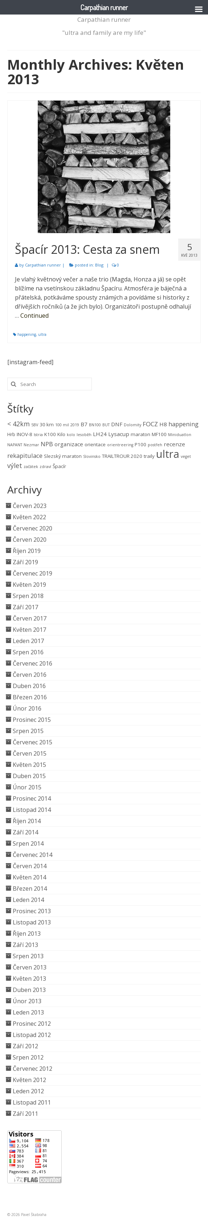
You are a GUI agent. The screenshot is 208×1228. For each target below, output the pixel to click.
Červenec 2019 (32, 573)
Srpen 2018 (28, 596)
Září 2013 (25, 945)
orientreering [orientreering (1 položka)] (120, 444)
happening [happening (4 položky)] (183, 424)
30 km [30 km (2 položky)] (47, 424)
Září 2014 (25, 832)
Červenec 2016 (32, 663)
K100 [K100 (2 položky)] (50, 434)
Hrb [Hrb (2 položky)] (11, 434)
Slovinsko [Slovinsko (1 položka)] (92, 456)
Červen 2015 (29, 753)
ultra (42, 334)
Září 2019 (25, 562)
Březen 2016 (30, 697)
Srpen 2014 (28, 843)
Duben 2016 (29, 686)
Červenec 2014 (32, 855)
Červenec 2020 (32, 528)
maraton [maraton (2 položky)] (140, 434)
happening (26, 334)
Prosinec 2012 (32, 1024)
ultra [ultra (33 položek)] (167, 454)
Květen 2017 (29, 630)
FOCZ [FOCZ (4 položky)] (150, 424)
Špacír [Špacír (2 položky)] (59, 466)
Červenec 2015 (32, 742)
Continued (34, 316)
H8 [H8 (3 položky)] (163, 424)
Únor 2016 (27, 708)
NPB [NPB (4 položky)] (47, 444)
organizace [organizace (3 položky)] (68, 444)
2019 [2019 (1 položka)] (74, 424)
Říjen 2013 (27, 934)
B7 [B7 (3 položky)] (84, 424)
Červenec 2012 (32, 1069)
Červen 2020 (29, 540)
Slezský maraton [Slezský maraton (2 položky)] (63, 456)
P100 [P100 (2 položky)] (140, 444)
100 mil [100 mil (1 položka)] (62, 424)
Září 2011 (25, 1114)
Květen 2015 (29, 765)
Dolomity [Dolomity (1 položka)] (132, 424)
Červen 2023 (29, 506)
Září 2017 (25, 607)
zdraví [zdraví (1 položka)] (45, 466)
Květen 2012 (29, 1080)
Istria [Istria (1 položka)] (38, 434)
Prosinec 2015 (32, 720)
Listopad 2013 (32, 922)
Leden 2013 (28, 1012)
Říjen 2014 (27, 821)
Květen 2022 (29, 517)
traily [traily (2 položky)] (149, 456)
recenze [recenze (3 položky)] (174, 444)
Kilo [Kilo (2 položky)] (61, 434)
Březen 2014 (30, 888)
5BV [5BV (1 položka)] (34, 424)
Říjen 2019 (27, 551)
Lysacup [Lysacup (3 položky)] (118, 434)
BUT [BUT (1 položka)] (106, 424)
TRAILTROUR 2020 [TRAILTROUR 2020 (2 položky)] (122, 456)
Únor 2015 (27, 787)
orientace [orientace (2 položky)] (95, 444)
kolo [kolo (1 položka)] (71, 434)
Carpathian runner (104, 19)
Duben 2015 (29, 776)
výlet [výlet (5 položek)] (14, 465)
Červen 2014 (29, 866)
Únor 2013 (27, 1001)
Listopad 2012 (32, 1035)
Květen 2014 (29, 877)
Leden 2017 (28, 641)
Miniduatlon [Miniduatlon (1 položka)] (179, 434)
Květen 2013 (29, 979)
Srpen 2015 (28, 731)
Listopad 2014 (32, 810)
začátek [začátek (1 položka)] (31, 466)
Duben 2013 (29, 990)
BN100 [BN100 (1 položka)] (95, 424)
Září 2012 (25, 1046)
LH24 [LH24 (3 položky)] (100, 434)
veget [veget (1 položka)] (186, 456)
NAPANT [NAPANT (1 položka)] (14, 444)
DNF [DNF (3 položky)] (116, 424)
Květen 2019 (29, 585)
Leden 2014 (28, 900)
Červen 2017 (29, 618)
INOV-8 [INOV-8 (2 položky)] (24, 434)
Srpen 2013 (28, 956)
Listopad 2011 (32, 1102)
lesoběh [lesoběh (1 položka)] (84, 434)
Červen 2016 (29, 675)
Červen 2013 (29, 967)
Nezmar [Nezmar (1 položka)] (31, 444)
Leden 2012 (28, 1091)
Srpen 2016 (28, 652)
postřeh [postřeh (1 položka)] (155, 444)
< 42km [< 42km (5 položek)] (18, 423)
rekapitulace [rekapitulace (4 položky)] (24, 455)
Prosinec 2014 (32, 798)
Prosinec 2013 (32, 911)
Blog (99, 265)
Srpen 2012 (28, 1057)
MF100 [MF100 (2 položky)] (159, 434)
